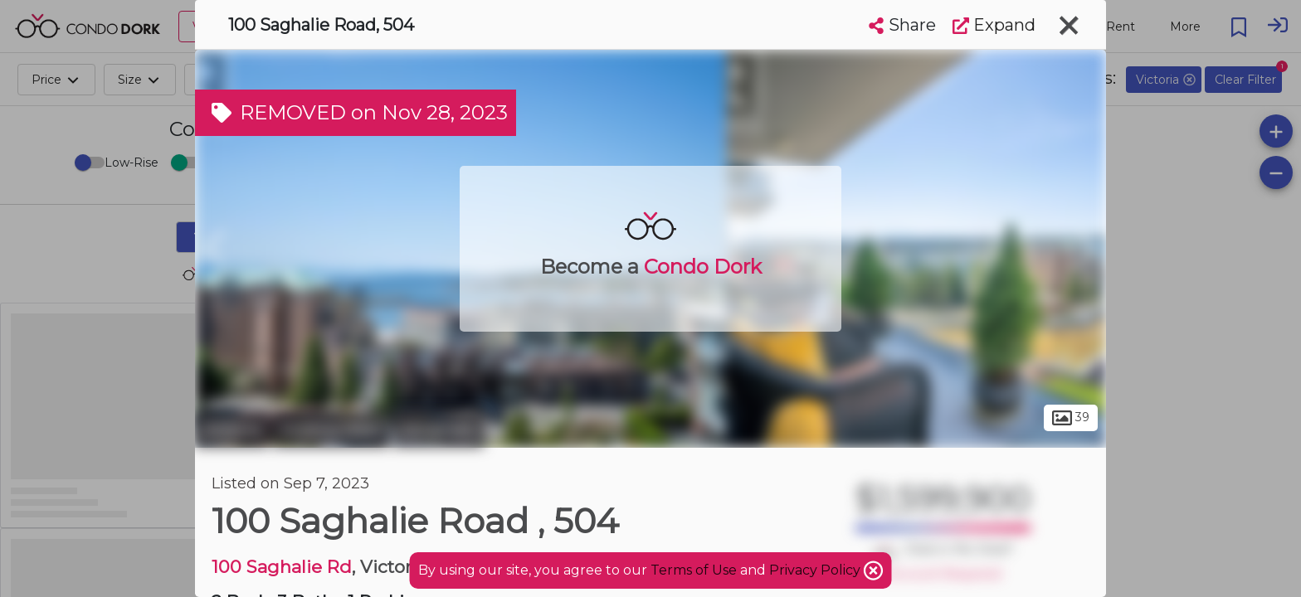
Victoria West (331, 429)
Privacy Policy (816, 570)
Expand (994, 25)
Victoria (232, 429)
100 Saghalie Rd (282, 566)
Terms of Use (693, 570)
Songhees (438, 429)
